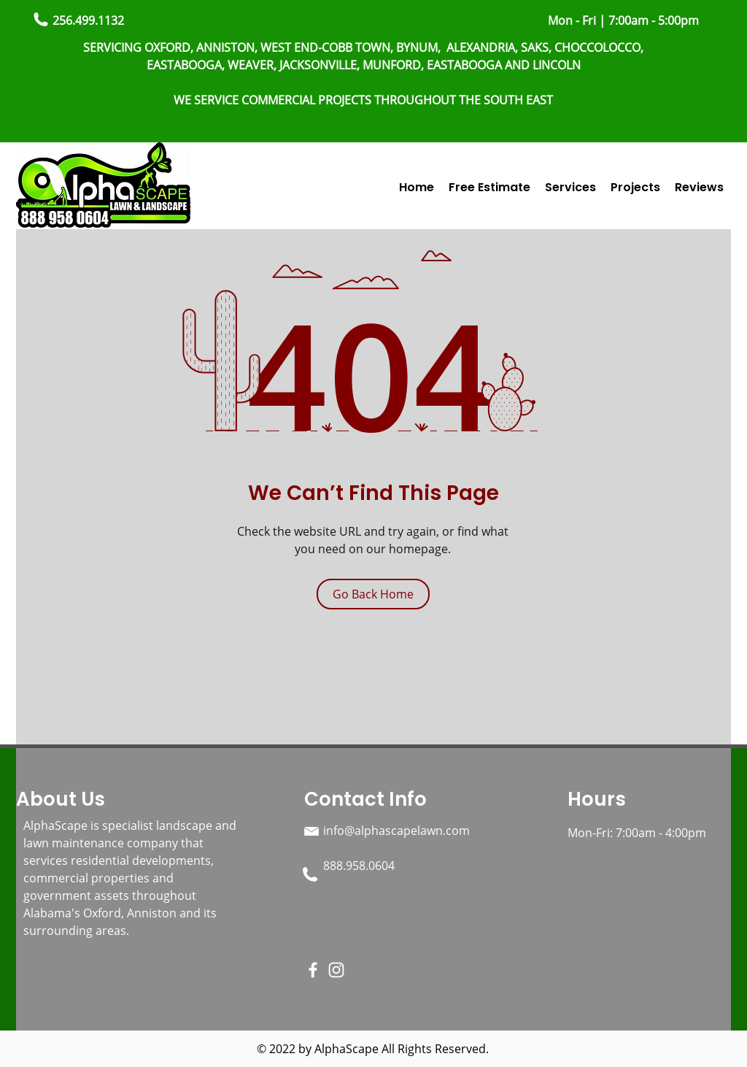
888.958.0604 (359, 866)
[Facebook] (313, 970)
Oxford (102, 913)
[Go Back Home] (373, 594)
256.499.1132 (88, 20)
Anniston (153, 913)
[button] (570, 187)
